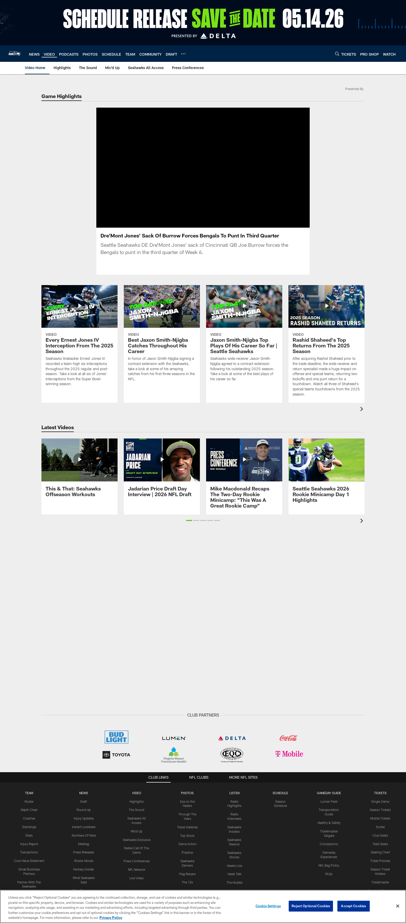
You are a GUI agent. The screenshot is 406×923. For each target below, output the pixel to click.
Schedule (280, 793)
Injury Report (29, 844)
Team (29, 793)
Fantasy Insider (83, 869)
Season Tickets (380, 810)
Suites (380, 827)
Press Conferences (137, 861)
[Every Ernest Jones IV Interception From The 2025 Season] (79, 339)
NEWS (83, 793)
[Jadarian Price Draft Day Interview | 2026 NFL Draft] (162, 470)
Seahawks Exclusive (136, 840)
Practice (187, 852)
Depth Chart (29, 810)
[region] (203, 906)
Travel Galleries (187, 827)
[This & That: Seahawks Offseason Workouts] (79, 470)
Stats (29, 835)
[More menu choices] (183, 54)
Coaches (29, 818)
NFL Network (136, 869)
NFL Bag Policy (328, 865)
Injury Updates (84, 818)
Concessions (329, 844)
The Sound (136, 810)
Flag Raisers (187, 874)
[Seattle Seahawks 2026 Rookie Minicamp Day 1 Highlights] (326, 473)
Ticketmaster (380, 882)
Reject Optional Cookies (311, 906)
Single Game (380, 801)
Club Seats (380, 835)
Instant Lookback (84, 827)
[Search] (337, 53)
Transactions (29, 852)
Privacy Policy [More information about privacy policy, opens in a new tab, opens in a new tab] (110, 917)
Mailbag (83, 844)
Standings (29, 827)
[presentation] (362, 409)
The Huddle (234, 882)
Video (136, 793)
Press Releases (83, 852)
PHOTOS (187, 793)
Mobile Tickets (380, 818)
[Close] (397, 906)
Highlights (136, 801)
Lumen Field (329, 801)
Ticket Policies (380, 860)
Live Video (136, 878)
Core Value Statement (29, 860)
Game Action (187, 844)
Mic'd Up (136, 831)
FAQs (328, 874)
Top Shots (187, 835)
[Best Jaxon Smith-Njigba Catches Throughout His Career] (162, 336)
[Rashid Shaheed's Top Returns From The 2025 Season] (326, 344)
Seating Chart (380, 852)
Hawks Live (234, 865)
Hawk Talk (234, 874)
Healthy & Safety (328, 822)
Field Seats (380, 844)
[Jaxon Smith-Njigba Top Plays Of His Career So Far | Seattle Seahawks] (244, 336)
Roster (29, 801)
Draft (83, 801)
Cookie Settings (268, 906)
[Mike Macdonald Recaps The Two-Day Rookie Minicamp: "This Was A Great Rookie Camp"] (244, 476)
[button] (189, 520)
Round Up (84, 810)
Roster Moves (83, 860)
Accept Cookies (353, 906)
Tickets (380, 793)
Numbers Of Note (84, 835)
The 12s (187, 882)
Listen (234, 793)
